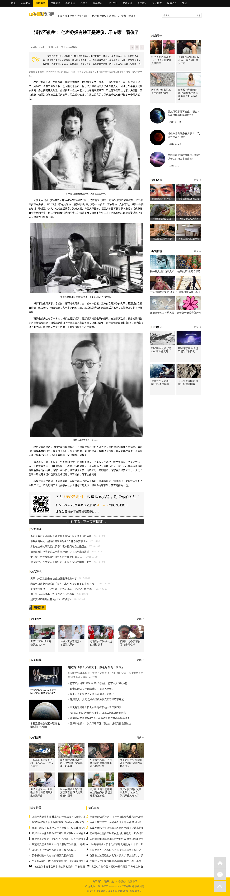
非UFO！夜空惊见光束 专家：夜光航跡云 (54, 850)
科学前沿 (97, 3)
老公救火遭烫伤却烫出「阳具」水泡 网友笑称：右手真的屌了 (63, 583)
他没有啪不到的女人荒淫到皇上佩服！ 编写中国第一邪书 (61, 562)
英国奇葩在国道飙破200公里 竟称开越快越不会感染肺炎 (100, 718)
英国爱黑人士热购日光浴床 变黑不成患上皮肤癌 (115, 850)
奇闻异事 (40, 3)
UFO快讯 (112, 3)
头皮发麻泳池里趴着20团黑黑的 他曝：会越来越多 (117, 828)
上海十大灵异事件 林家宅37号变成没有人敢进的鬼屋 (60, 816)
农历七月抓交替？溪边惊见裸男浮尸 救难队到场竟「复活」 (123, 866)
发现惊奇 (157, 3)
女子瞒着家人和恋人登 (189, 199)
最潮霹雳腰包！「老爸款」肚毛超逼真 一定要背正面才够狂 (62, 589)
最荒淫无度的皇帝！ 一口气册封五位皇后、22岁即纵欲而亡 (64, 844)
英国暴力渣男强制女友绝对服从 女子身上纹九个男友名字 (120, 855)
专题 (184, 3)
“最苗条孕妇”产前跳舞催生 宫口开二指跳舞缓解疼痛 (98, 713)
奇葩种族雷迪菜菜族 (162, 219)
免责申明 (132, 881)
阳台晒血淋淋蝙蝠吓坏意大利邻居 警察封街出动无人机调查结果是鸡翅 (127, 839)
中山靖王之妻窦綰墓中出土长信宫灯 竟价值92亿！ (57, 557)
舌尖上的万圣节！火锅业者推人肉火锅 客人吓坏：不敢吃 (120, 822)
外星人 (84, 3)
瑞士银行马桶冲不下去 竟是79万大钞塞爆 (52, 594)
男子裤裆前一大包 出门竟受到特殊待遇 (53, 855)
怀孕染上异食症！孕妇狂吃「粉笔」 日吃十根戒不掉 (60, 839)
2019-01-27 (175, 165)
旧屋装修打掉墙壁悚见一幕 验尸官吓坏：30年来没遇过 (59, 551)
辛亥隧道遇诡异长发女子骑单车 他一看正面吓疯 (95, 707)
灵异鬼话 (55, 3)
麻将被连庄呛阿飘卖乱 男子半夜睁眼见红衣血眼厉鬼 (58, 546)
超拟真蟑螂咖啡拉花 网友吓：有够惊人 (51, 599)
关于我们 (97, 881)
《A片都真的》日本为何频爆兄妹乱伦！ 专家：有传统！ (120, 844)
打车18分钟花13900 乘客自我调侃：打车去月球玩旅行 (99, 683)
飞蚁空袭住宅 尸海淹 (189, 219)
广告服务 (121, 881)
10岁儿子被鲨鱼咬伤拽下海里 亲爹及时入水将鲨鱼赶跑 (61, 833)
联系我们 (109, 881)
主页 (59, 16)
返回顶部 (220, 886)
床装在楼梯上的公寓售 (189, 238)
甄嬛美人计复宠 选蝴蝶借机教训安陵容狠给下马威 (97, 699)
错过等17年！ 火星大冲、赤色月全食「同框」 (96, 667)
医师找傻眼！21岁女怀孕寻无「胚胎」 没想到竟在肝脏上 (100, 723)
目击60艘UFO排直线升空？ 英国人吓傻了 (92, 688)
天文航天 (142, 3)
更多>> (140, 619)
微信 (220, 874)
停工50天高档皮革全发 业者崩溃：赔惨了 (92, 694)
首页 (13, 3)
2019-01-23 (175, 144)
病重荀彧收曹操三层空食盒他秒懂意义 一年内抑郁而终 (119, 833)
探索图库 (172, 3)
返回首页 (220, 863)
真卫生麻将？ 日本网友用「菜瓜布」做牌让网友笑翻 (60, 828)
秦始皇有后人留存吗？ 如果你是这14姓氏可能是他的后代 (61, 536)
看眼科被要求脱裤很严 (162, 199)
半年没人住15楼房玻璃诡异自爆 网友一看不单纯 (115, 861)
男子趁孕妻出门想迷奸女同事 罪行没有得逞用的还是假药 (62, 861)
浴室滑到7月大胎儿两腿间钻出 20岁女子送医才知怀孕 (61, 822)
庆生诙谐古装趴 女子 (162, 238)
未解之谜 (127, 3)
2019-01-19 (175, 122)
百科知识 (26, 3)
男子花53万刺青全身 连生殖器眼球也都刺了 (53, 578)
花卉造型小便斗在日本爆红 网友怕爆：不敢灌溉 (59, 866)
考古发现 (70, 3)
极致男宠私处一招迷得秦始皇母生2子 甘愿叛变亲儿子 (59, 541)
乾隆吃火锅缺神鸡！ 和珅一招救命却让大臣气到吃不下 (119, 816)
